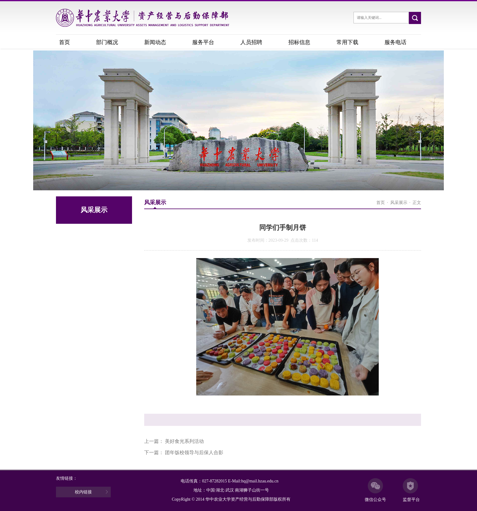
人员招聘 (251, 42)
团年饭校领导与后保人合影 (194, 452)
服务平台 (203, 42)
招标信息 (299, 42)
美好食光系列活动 (184, 441)
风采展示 (398, 202)
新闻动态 (155, 42)
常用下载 (347, 42)
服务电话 (395, 42)
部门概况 (107, 42)
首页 (64, 42)
